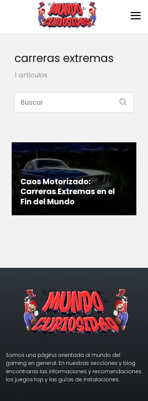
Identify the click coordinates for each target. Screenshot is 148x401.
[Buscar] (120, 99)
